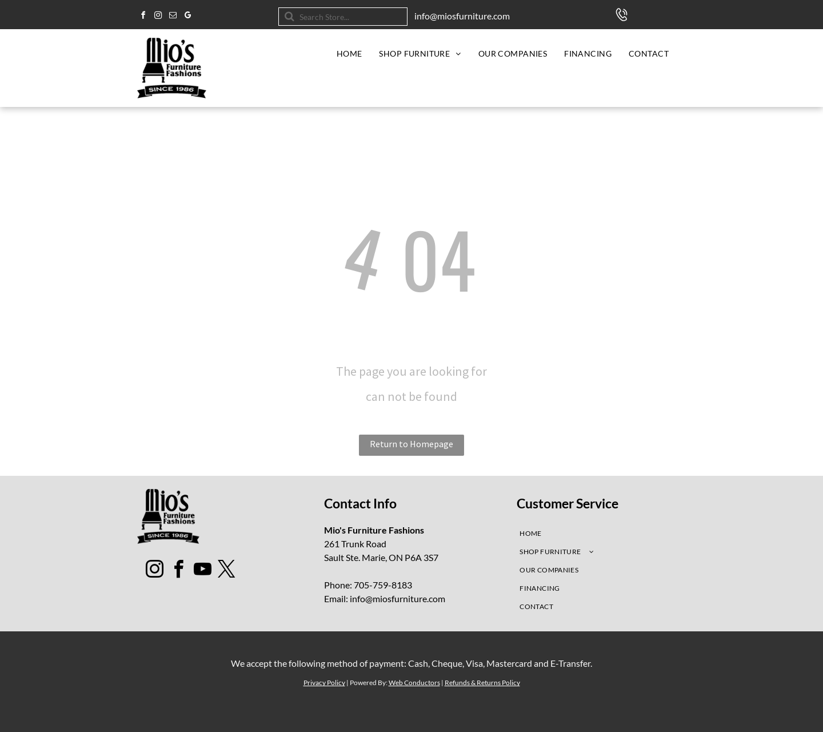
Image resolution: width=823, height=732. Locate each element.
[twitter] (227, 571)
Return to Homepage (411, 443)
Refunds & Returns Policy (482, 682)
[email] (172, 17)
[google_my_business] (187, 17)
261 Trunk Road (355, 543)
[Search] (342, 16)
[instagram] (157, 17)
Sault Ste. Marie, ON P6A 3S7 (381, 557)
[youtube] (203, 571)
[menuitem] (349, 54)
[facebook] (143, 17)
